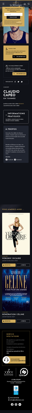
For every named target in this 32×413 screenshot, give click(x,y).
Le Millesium (18, 22)
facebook (9, 160)
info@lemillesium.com (17, 400)
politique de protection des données (11, 25)
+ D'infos (23, 265)
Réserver (7, 265)
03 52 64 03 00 (15, 359)
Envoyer (13, 17)
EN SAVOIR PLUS (21, 56)
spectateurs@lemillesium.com (17, 360)
